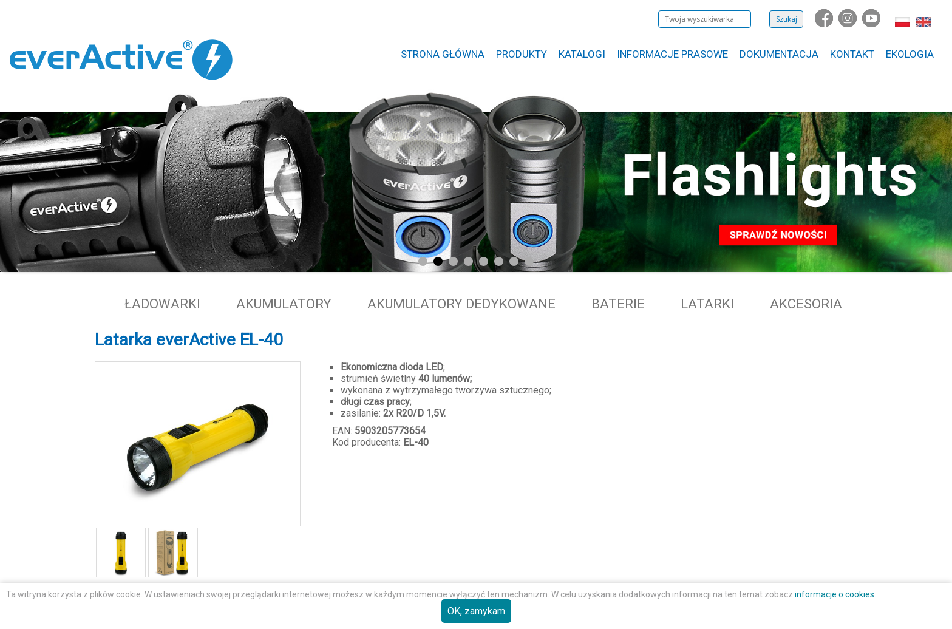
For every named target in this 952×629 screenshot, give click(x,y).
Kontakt (852, 54)
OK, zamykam (476, 611)
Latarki (707, 303)
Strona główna (442, 54)
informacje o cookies (834, 594)
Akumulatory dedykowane (461, 303)
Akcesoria (806, 303)
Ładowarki (162, 303)
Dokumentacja (778, 54)
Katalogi (582, 54)
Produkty (521, 54)
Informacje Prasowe (672, 54)
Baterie (618, 303)
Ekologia (910, 54)
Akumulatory (284, 303)
